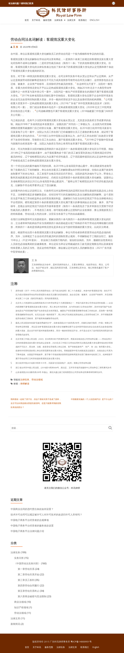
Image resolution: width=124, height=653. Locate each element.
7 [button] (66, 174)
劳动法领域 (37, 373)
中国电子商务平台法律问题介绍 (27, 523)
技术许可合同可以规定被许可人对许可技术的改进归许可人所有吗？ (46, 507)
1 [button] (75, 77)
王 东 (15, 40)
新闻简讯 (15, 614)
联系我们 (82, 20)
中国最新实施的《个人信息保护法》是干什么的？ (92, 392)
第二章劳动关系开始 (28, 566)
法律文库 (71, 20)
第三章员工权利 (26, 571)
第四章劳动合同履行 (28, 576)
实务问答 (19, 549)
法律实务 (58, 20)
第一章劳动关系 (26, 560)
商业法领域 (20, 592)
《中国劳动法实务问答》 (27, 555)
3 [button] (104, 92)
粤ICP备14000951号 (81, 631)
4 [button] (35, 104)
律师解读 (24, 376)
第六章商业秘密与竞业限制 (32, 587)
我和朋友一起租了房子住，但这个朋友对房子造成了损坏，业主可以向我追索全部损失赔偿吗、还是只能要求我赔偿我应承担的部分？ (36, 396)
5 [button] (37, 128)
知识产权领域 (21, 598)
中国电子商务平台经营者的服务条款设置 (32, 518)
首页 (27, 20)
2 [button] (20, 88)
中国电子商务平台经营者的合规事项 (30, 512)
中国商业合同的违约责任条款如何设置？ (32, 502)
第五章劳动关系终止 (28, 582)
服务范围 (47, 20)
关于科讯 (36, 20)
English (94, 20)
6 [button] (85, 132)
